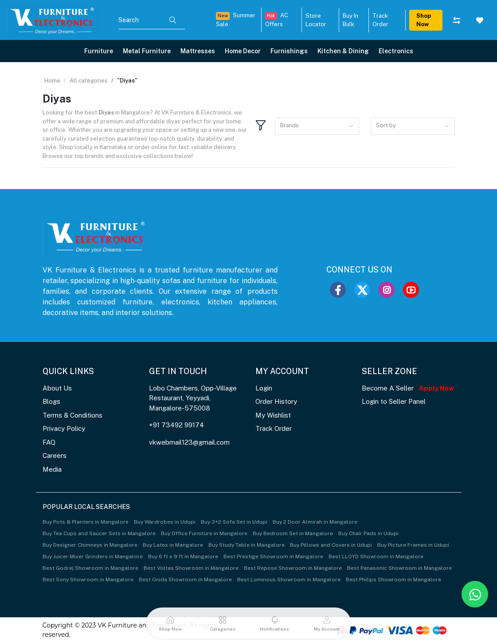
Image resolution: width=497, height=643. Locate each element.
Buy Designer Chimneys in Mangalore (90, 545)
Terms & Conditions (72, 415)
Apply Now (436, 388)
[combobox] (317, 126)
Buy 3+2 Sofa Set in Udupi (234, 522)
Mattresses (197, 51)
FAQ (49, 442)
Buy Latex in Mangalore (173, 545)
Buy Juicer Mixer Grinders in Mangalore (93, 556)
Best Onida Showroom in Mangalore (185, 579)
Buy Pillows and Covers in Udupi (331, 545)
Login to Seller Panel (394, 401)
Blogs (51, 401)
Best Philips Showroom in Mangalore (393, 579)
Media (52, 469)
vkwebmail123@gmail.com (189, 442)
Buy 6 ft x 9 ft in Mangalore (183, 556)
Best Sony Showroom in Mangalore (88, 579)
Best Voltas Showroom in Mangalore (191, 568)
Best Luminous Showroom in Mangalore (288, 579)
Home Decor (243, 51)
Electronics (396, 51)
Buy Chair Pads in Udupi (368, 533)
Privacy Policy (64, 428)
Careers (55, 455)
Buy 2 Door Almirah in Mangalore (315, 522)
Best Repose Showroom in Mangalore (293, 568)
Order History (276, 401)
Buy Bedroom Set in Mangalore (293, 533)
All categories (89, 80)
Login (263, 388)
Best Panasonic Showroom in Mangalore (399, 568)
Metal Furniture (147, 51)
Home (52, 80)
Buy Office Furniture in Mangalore (204, 533)
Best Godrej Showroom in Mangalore (90, 568)
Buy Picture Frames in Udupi (413, 545)
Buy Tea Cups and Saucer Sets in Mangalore (99, 533)
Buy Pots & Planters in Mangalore (86, 522)
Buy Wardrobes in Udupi (165, 522)
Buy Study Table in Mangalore (246, 545)
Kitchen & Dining (343, 51)
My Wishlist (273, 415)
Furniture (98, 51)
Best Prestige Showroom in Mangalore (273, 556)
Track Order (273, 428)
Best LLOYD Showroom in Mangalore (376, 556)
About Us (57, 388)
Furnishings (289, 51)
